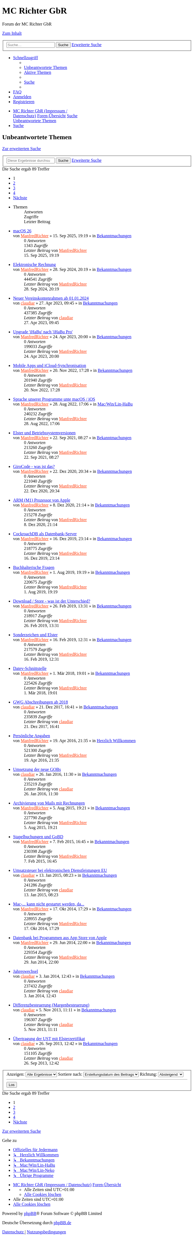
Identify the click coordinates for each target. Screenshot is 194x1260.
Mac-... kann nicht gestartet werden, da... (48, 904)
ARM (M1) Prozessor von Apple (41, 500)
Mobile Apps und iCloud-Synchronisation (49, 365)
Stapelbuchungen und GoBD (38, 836)
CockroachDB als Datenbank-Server (45, 533)
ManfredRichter (34, 235)
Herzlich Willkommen (116, 740)
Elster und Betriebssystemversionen (44, 432)
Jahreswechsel (25, 971)
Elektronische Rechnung (34, 264)
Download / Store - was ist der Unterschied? (51, 601)
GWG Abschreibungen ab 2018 (40, 702)
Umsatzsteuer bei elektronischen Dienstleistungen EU (60, 870)
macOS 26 (22, 231)
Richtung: (161, 1074)
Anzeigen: (32, 1074)
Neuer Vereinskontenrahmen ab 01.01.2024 (51, 298)
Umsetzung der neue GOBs (37, 769)
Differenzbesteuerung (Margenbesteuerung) (51, 1005)
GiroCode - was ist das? (34, 466)
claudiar (28, 303)
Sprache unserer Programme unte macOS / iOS (54, 399)
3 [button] (14, 188)
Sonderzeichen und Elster (35, 634)
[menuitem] (45, 67)
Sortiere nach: (98, 1074)
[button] (20, 197)
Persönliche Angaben (31, 735)
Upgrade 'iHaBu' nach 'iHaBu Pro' (43, 332)
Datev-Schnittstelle (30, 668)
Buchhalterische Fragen (33, 567)
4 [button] (14, 193)
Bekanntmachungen (114, 235)
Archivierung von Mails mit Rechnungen (49, 803)
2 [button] (14, 183)
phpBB (30, 1213)
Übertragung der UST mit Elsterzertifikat (49, 1038)
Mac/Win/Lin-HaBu (115, 404)
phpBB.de (62, 1222)
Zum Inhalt (12, 33)
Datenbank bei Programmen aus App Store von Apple (60, 937)
